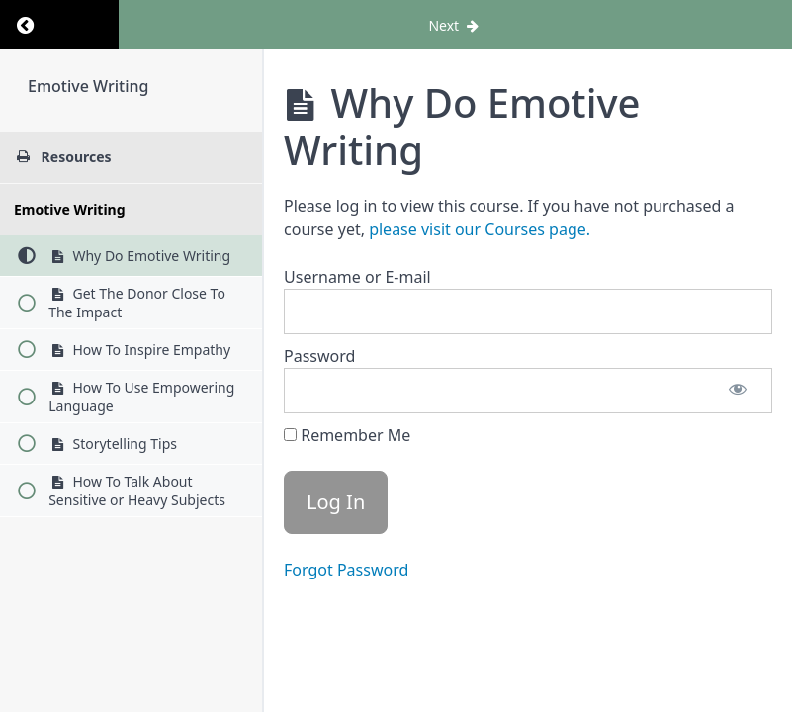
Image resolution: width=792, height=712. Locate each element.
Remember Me (347, 435)
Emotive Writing (88, 86)
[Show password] (737, 390)
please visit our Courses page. (479, 229)
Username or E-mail (357, 277)
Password (319, 356)
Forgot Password (346, 569)
